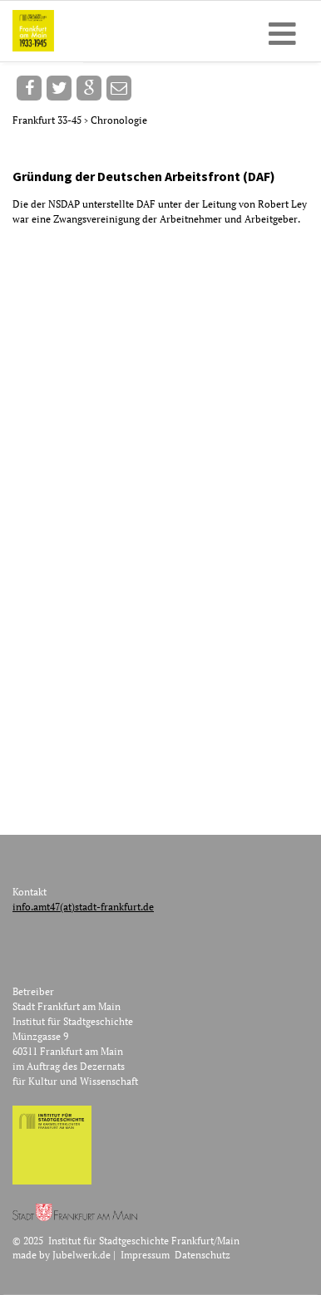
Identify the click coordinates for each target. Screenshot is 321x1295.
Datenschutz (202, 1254)
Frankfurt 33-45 (48, 120)
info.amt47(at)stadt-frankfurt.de (83, 906)
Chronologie (119, 120)
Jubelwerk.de (81, 1254)
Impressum (145, 1254)
